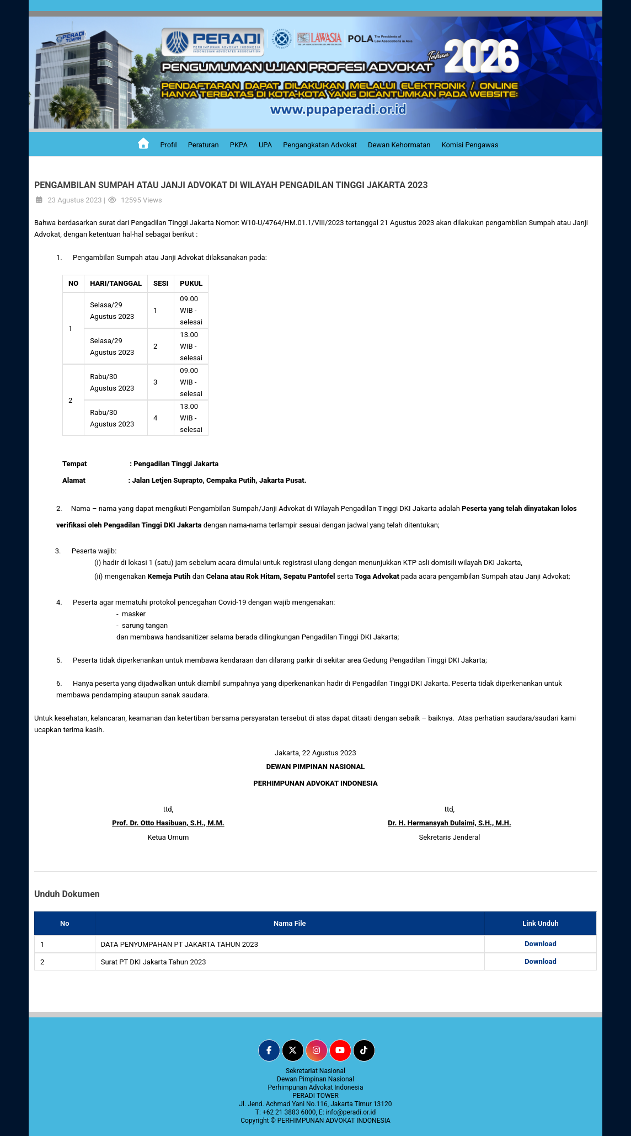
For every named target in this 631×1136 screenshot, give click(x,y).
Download (541, 944)
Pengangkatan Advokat (320, 145)
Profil (168, 145)
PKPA (239, 145)
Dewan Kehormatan (399, 145)
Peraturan (203, 145)
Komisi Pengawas (469, 145)
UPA (265, 145)
